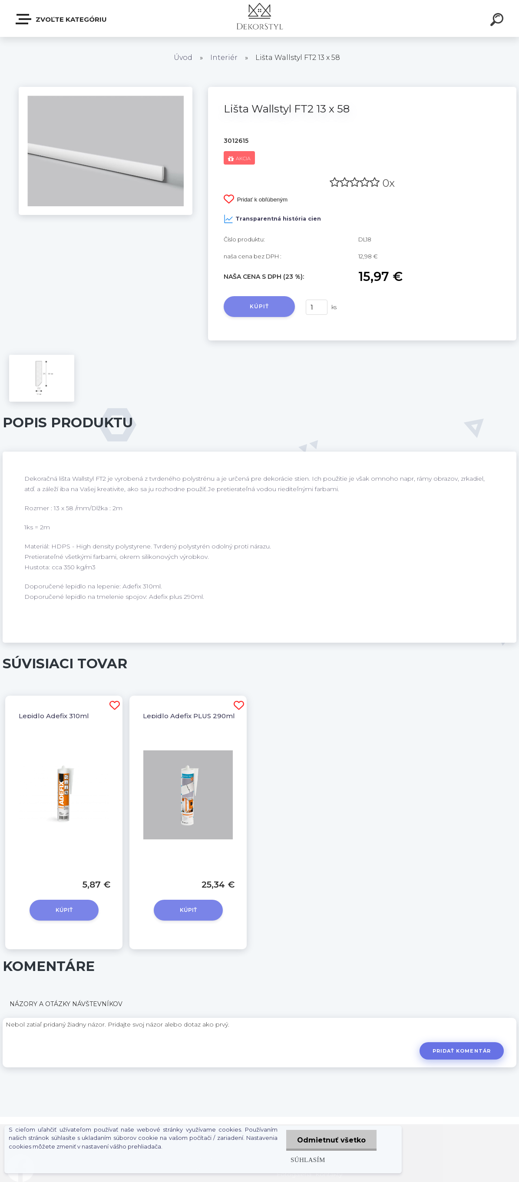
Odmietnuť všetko (331, 1140)
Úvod (183, 57)
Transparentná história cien (272, 219)
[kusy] (316, 307)
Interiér (224, 57)
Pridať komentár (462, 1051)
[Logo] (259, 18)
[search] (498, 21)
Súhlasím (308, 1159)
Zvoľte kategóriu (62, 19)
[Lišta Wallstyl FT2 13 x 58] (105, 90)
